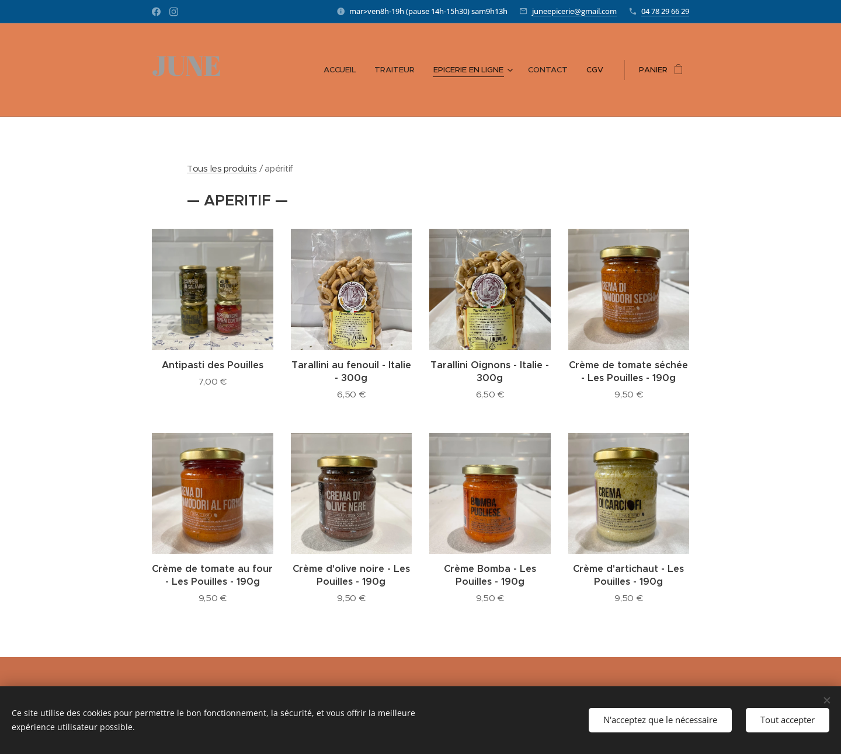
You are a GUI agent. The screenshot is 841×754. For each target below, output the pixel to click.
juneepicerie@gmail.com (574, 11)
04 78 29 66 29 (665, 11)
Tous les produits (222, 168)
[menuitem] (345, 70)
